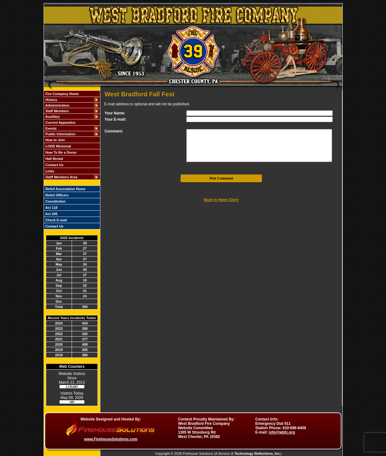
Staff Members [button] (57, 111)
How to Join (55, 140)
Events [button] (51, 128)
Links (50, 171)
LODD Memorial (58, 146)
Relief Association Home (65, 189)
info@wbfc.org (282, 432)
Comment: (114, 131)
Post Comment (221, 178)
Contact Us (54, 165)
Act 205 (51, 214)
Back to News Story (221, 200)
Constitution (55, 201)
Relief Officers (57, 195)
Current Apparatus (60, 122)
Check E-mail (56, 220)
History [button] (51, 100)
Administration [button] (57, 105)
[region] (72, 135)
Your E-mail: (115, 119)
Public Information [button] (60, 134)
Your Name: (115, 113)
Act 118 (51, 207)
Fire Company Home (62, 94)
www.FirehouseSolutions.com (110, 439)
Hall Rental (54, 159)
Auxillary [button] (52, 116)
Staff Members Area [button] (61, 177)
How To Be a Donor (61, 152)
